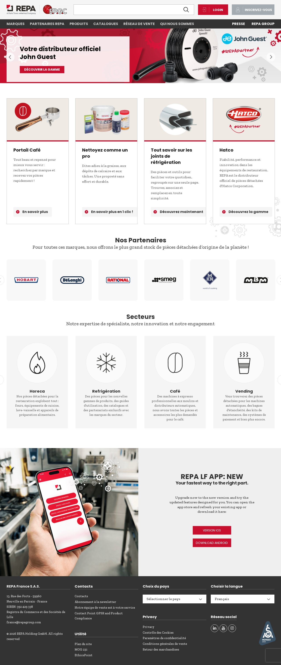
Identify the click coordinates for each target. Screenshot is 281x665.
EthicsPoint (83, 655)
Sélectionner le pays (163, 599)
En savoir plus (35, 211)
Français (222, 599)
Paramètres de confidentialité (164, 638)
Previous (10, 57)
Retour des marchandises (161, 649)
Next (271, 57)
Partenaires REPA (47, 23)
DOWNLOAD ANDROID (212, 543)
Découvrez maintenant (181, 211)
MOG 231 (81, 649)
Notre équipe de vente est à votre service (105, 608)
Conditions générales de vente (165, 644)
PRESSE (238, 23)
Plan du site (83, 644)
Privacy (148, 627)
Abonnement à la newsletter (95, 602)
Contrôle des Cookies (158, 633)
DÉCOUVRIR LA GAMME (42, 69)
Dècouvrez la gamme (248, 211)
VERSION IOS (212, 530)
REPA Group (263, 23)
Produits (79, 23)
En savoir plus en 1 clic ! (112, 211)
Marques (16, 23)
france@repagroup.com (24, 622)
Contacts (81, 596)
